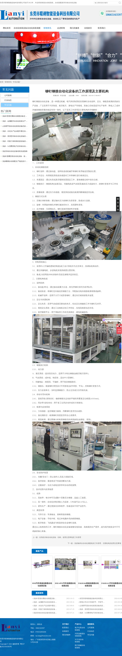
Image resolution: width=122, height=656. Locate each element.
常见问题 (16, 82)
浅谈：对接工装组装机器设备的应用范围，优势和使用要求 (15, 141)
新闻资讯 (90, 624)
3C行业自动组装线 (79, 641)
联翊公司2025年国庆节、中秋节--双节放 (92, 602)
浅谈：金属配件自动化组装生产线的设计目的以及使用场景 (15, 121)
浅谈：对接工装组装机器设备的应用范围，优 (45, 609)
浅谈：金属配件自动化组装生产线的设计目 (45, 602)
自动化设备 (44, 101)
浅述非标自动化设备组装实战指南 (14, 151)
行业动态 (8, 100)
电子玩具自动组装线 (80, 629)
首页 (1, 82)
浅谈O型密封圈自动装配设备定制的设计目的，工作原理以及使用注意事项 (15, 116)
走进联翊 (61, 28)
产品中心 (78, 624)
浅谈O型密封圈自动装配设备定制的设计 (45, 598)
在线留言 (88, 28)
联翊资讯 (47, 28)
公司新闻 (8, 95)
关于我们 (65, 624)
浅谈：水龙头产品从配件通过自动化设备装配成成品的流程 (15, 131)
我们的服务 (74, 28)
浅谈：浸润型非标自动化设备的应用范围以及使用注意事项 (15, 136)
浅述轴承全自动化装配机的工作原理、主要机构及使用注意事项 (97, 543)
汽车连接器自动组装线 (80, 635)
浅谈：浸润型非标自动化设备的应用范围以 (92, 609)
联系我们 (101, 28)
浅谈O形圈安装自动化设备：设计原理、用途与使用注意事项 (15, 156)
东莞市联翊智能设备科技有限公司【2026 (92, 598)
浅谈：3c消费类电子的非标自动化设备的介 (92, 613)
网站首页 (7, 28)
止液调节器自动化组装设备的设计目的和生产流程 (15, 126)
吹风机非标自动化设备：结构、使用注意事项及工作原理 (60, 537)
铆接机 (49, 184)
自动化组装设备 (20, 28)
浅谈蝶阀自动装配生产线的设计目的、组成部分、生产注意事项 (15, 161)
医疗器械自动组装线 (80, 646)
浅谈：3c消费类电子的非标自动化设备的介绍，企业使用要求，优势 (15, 146)
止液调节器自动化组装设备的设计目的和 (92, 606)
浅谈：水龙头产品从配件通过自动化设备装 (45, 606)
